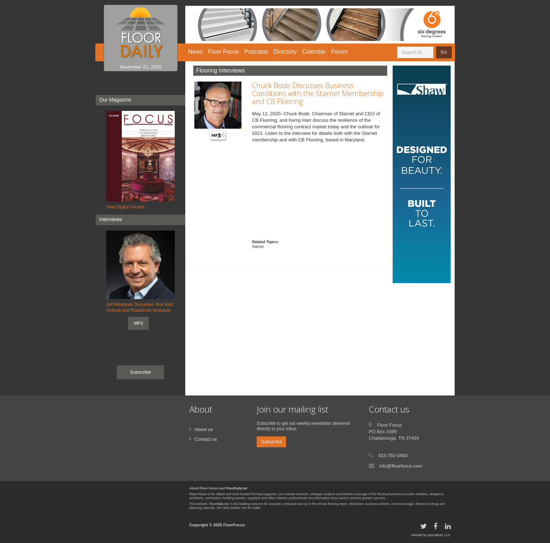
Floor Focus (198, 494)
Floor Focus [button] (223, 52)
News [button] (195, 52)
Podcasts (256, 52)
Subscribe (140, 372)
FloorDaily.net (236, 488)
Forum (339, 52)
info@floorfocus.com (400, 466)
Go (444, 52)
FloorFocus (234, 525)
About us (203, 429)
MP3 (138, 323)
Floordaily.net (218, 504)
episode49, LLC (438, 535)
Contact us (205, 439)
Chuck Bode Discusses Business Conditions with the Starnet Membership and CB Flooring (318, 93)
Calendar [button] (314, 52)
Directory (285, 52)
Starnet (258, 247)
